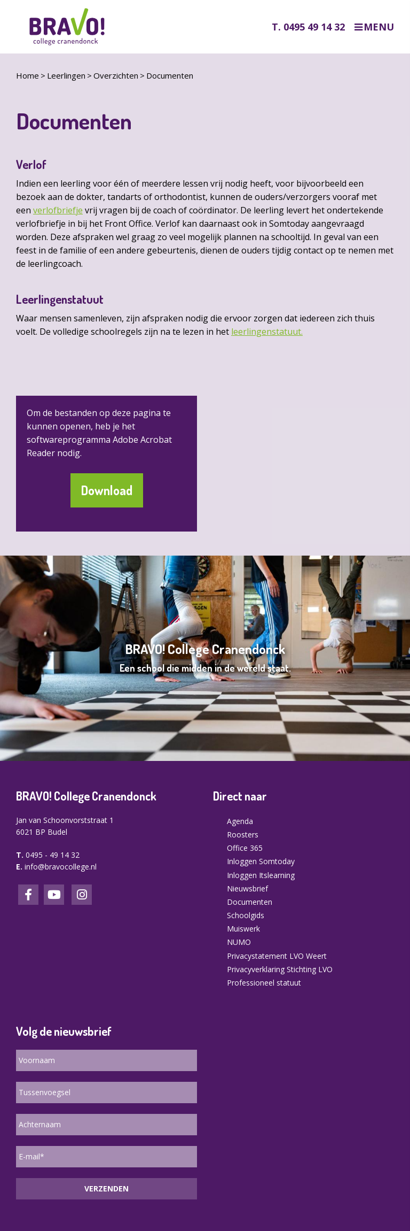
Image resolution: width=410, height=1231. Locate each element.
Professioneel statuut (264, 983)
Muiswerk (243, 929)
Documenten (169, 75)
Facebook (28, 894)
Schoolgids (245, 915)
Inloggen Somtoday (261, 861)
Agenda (240, 821)
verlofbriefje (58, 210)
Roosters (242, 834)
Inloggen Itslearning (261, 875)
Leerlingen (66, 75)
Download (106, 490)
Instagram (82, 894)
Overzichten (115, 75)
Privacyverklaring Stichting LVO (280, 969)
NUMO (239, 942)
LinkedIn (54, 894)
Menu (379, 27)
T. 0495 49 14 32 (308, 27)
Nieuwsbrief (247, 888)
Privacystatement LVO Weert (277, 956)
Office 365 (245, 848)
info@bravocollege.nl (61, 866)
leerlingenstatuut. (267, 331)
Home (27, 75)
